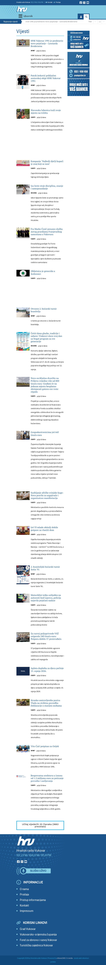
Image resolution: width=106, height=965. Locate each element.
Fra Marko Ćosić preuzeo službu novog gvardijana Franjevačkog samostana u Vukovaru (47, 232)
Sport (33, 50)
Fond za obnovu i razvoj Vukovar (38, 940)
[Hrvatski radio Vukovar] (21, 9)
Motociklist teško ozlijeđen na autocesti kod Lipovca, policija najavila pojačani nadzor (46, 598)
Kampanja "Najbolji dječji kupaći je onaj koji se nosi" (47, 162)
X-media (69, 958)
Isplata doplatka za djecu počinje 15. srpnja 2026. (47, 669)
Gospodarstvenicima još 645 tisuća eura (45, 433)
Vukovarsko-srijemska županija (38, 934)
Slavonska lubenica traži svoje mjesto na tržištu (46, 111)
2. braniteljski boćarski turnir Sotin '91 (45, 568)
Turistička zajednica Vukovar (36, 945)
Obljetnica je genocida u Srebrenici (43, 272)
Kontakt (49, 2)
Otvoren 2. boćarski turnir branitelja (44, 310)
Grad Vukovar (28, 929)
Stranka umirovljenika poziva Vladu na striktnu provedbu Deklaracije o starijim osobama (46, 703)
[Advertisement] (40, 148)
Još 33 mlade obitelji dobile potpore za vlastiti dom (44, 528)
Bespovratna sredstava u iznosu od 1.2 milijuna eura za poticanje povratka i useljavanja (47, 778)
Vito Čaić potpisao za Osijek (45, 746)
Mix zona (34, 193)
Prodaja (57, 2)
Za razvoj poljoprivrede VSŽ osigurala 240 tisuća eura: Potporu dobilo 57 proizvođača (46, 636)
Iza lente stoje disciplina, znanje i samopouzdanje (47, 187)
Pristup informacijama (33, 900)
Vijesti (33, 117)
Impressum (26, 911)
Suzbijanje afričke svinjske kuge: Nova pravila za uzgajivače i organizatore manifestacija (47, 495)
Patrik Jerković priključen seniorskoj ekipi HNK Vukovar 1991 (46, 78)
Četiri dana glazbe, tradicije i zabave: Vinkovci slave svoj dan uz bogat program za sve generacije (46, 337)
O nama (24, 889)
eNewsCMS (61, 958)
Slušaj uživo (38, 871)
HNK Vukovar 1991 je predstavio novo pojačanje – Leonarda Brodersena (50, 21)
